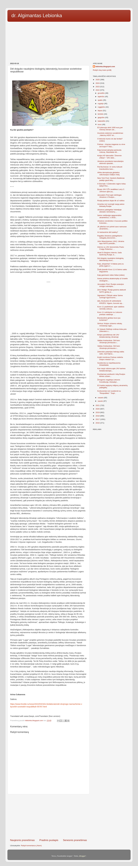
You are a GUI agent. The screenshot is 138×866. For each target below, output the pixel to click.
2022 (98, 90)
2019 (98, 412)
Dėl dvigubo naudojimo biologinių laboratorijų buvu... (110, 259)
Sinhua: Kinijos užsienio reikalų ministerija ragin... (109, 325)
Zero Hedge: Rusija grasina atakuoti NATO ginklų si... (111, 291)
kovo (100, 124)
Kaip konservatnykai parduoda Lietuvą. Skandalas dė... (109, 151)
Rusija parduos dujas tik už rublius (110, 201)
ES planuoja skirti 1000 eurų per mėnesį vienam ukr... (110, 129)
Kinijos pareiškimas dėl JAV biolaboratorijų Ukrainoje (108, 336)
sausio (100, 401)
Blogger (82, 856)
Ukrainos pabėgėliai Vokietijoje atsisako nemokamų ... (109, 211)
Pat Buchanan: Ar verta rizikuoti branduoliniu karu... (109, 168)
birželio (101, 114)
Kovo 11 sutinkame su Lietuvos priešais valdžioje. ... (109, 313)
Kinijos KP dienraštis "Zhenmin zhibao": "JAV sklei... (109, 157)
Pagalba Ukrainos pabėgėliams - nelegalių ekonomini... (110, 237)
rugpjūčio (102, 107)
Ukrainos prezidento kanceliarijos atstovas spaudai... (110, 162)
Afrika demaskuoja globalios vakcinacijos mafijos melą (108, 174)
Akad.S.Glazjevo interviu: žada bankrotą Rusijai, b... (109, 254)
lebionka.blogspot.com (105, 66)
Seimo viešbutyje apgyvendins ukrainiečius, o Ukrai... (109, 216)
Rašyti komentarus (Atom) (31, 846)
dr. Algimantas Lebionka (36, 15)
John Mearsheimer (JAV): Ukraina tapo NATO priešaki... (110, 242)
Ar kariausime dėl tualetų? (107, 232)
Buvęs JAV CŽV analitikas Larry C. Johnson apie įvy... (111, 190)
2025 (98, 80)
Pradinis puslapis (48, 840)
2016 (98, 423)
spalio (100, 100)
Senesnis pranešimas (75, 840)
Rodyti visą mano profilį (102, 70)
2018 (98, 416)
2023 (98, 87)
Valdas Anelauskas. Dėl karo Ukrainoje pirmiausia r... (108, 341)
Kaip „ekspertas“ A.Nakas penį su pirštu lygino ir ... (110, 265)
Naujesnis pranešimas (22, 840)
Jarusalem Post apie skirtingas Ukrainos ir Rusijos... (109, 196)
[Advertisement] (69, 41)
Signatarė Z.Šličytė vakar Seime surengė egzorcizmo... (110, 296)
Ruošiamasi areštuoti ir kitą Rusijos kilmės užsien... (111, 375)
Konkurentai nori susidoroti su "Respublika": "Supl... (109, 392)
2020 (98, 409)
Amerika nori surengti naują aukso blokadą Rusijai (110, 205)
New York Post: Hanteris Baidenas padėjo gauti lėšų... (111, 179)
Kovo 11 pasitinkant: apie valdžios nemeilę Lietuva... (110, 308)
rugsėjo (101, 104)
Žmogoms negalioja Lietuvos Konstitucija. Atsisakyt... (108, 381)
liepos (100, 111)
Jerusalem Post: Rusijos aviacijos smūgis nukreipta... (110, 285)
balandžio (102, 121)
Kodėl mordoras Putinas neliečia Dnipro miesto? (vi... (110, 358)
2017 (98, 419)
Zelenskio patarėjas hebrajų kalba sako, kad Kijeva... (110, 353)
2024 (98, 83)
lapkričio (101, 97)
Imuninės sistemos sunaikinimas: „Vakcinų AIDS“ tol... (110, 134)
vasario (101, 398)
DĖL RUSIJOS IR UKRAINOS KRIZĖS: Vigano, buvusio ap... (110, 302)
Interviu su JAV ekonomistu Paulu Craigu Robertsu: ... (110, 248)
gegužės (101, 117)
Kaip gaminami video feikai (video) (111, 275)
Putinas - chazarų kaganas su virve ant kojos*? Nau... (111, 145)
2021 (98, 405)
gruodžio (101, 93)
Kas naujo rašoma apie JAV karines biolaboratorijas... (111, 369)
